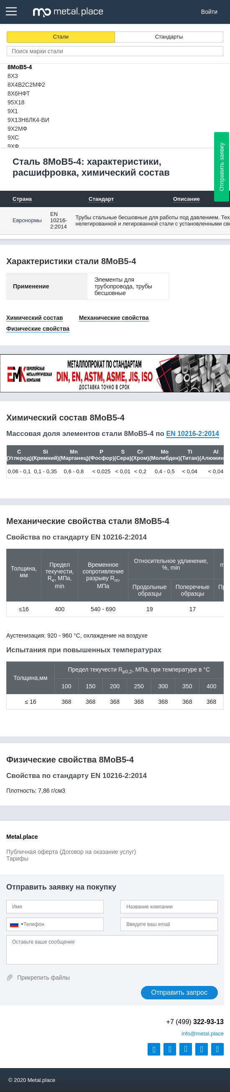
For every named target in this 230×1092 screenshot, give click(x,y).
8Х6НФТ (19, 93)
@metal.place (202, 1033)
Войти (209, 11)
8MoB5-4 (20, 67)
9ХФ (13, 146)
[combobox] (16, 924)
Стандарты (169, 37)
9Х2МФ (17, 128)
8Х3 (13, 76)
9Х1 (13, 111)
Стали (61, 37)
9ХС (13, 137)
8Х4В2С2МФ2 (26, 84)
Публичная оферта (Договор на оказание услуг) (71, 851)
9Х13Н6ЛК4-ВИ (28, 120)
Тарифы (17, 858)
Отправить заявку (221, 167)
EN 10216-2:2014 (58, 220)
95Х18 (16, 102)
